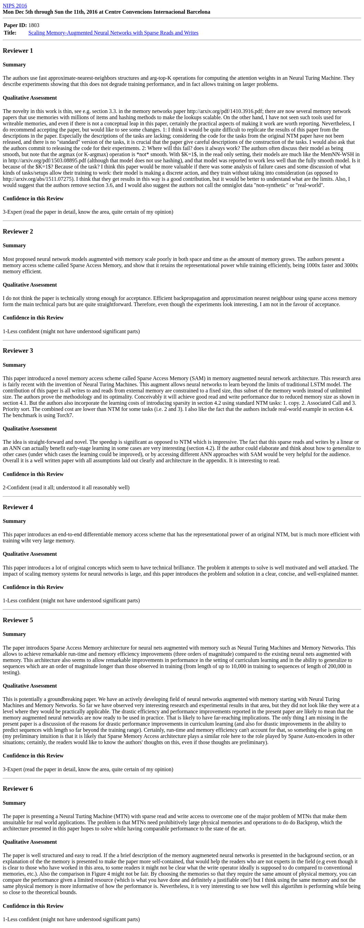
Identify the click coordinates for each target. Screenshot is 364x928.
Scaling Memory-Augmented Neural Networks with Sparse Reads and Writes (113, 33)
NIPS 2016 (15, 6)
